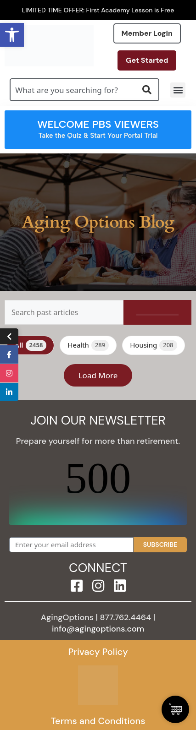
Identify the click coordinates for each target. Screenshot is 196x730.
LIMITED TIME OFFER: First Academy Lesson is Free (98, 10)
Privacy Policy (98, 651)
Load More (98, 375)
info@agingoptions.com (98, 628)
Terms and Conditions (97, 720)
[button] (177, 90)
